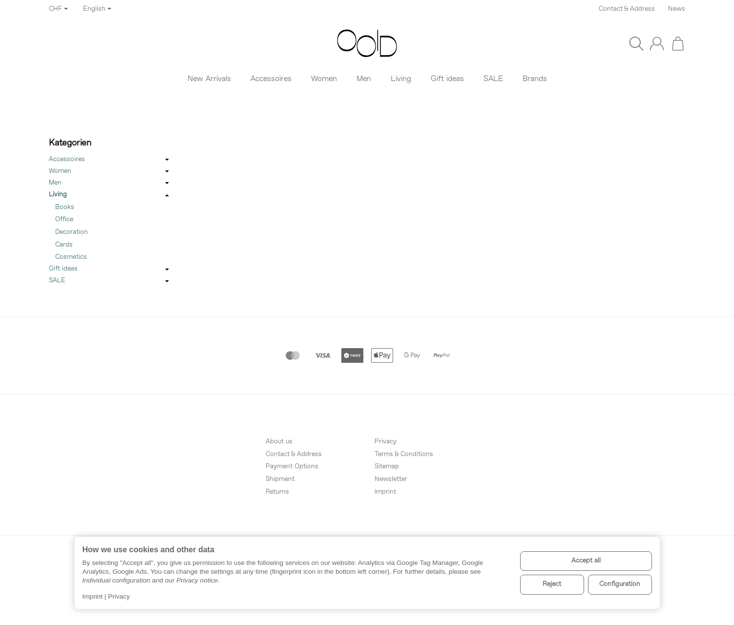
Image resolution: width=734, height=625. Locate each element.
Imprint (93, 596)
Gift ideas (110, 269)
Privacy (119, 596)
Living (110, 195)
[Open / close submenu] (167, 160)
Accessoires (110, 160)
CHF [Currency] (58, 9)
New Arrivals (209, 79)
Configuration (619, 584)
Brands (535, 79)
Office (64, 219)
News (676, 9)
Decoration (71, 232)
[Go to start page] (367, 43)
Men (110, 184)
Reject (552, 584)
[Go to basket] (678, 43)
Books (64, 207)
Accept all (586, 561)
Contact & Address (627, 9)
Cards (64, 245)
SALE (110, 281)
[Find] (636, 43)
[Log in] (657, 43)
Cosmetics (71, 257)
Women (110, 172)
